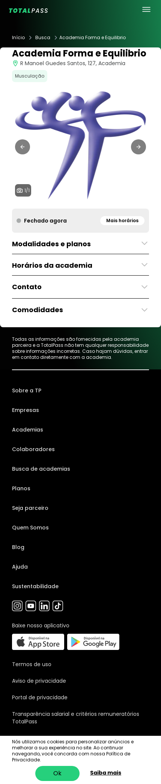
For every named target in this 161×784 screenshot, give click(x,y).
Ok (57, 773)
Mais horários (122, 220)
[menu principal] (146, 9)
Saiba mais (105, 772)
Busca (42, 38)
